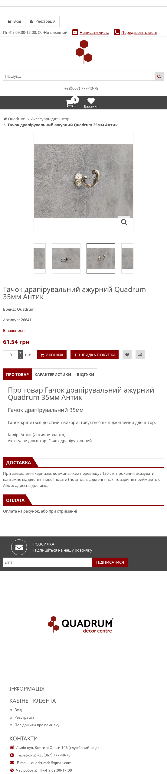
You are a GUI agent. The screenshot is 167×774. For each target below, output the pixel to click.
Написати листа (94, 32)
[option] (101, 258)
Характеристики (52, 374)
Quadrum (25, 309)
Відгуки (85, 374)
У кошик (54, 355)
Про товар (17, 374)
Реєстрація (21, 717)
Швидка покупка (97, 355)
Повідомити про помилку (34, 724)
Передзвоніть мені (139, 32)
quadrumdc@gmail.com (51, 762)
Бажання (91, 102)
